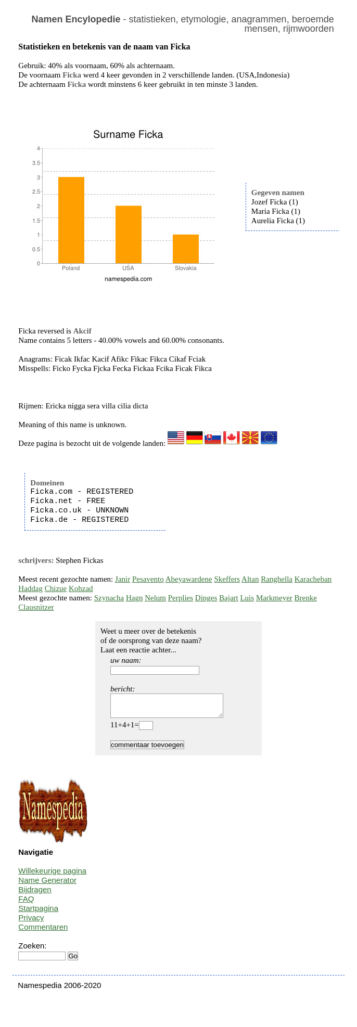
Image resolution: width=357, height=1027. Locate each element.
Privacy (31, 922)
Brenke (306, 598)
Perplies (180, 598)
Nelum (155, 598)
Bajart (228, 598)
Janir (122, 579)
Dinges (206, 598)
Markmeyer (274, 598)
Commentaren (43, 931)
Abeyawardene (188, 579)
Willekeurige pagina (52, 875)
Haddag (30, 588)
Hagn (134, 598)
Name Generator (47, 884)
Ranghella (276, 579)
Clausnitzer (36, 607)
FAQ (26, 903)
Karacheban (313, 579)
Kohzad (81, 588)
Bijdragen (34, 894)
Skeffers (227, 579)
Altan (250, 579)
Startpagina (38, 912)
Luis (247, 598)
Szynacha (109, 598)
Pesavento (148, 579)
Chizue (56, 588)
